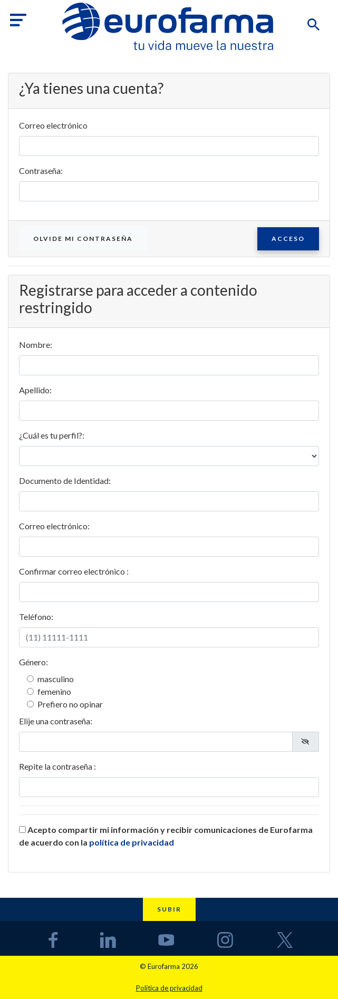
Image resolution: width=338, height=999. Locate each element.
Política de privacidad (169, 988)
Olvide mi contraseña (83, 239)
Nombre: (35, 345)
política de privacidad (131, 842)
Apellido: (35, 390)
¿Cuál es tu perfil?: (51, 435)
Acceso (288, 239)
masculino (55, 679)
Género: (33, 662)
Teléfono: (36, 617)
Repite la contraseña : (57, 766)
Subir (169, 909)
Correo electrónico (53, 125)
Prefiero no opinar (70, 704)
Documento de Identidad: (65, 481)
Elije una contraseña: (55, 721)
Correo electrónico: (54, 526)
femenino (54, 691)
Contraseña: (41, 171)
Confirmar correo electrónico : (74, 571)
